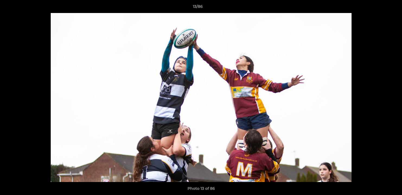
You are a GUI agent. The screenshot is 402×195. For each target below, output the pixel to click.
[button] (379, 7)
